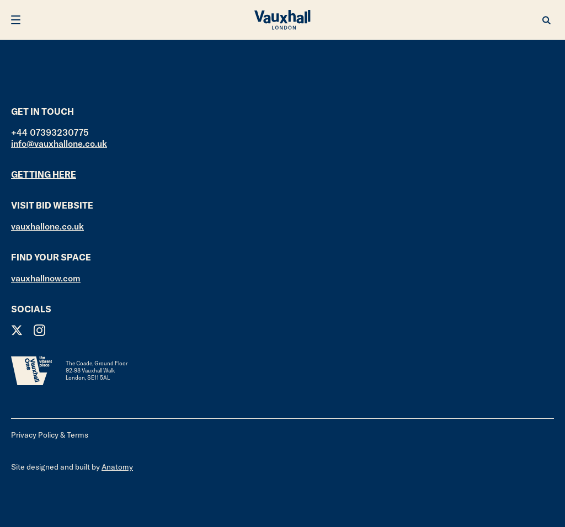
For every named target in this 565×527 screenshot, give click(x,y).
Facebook (62, 330)
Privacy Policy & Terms (49, 435)
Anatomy (117, 467)
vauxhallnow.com (46, 278)
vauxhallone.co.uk (47, 226)
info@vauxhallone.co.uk (59, 143)
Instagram (39, 330)
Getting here (43, 174)
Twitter (17, 330)
